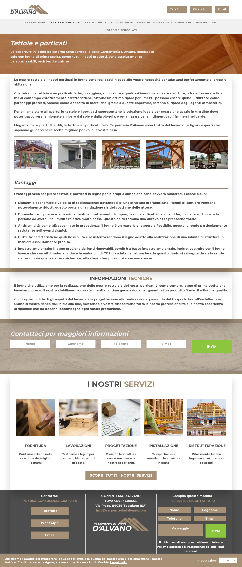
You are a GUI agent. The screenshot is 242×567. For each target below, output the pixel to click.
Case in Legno (35, 22)
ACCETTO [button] (228, 560)
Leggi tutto (118, 562)
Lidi (213, 22)
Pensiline (201, 22)
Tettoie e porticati (64, 22)
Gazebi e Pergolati (122, 30)
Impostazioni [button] (206, 560)
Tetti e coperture (97, 22)
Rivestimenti (124, 22)
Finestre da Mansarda (154, 22)
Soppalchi (183, 22)
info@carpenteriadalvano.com (121, 510)
